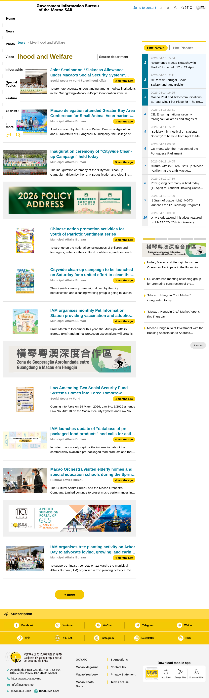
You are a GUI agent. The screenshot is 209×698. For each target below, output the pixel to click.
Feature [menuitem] (133, 18)
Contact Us (118, 655)
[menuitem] (27, 18)
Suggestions (119, 647)
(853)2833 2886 (21, 678)
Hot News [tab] (155, 36)
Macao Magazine (87, 655)
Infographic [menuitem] (81, 18)
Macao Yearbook (87, 662)
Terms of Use (120, 670)
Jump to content (144, 7)
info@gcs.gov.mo (22, 672)
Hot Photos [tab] (183, 36)
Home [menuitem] (10, 18)
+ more (198, 333)
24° (188, 7)
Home (7, 30)
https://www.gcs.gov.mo (26, 666)
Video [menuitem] (61, 18)
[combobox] (117, 45)
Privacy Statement (123, 662)
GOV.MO (81, 647)
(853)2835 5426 (49, 678)
